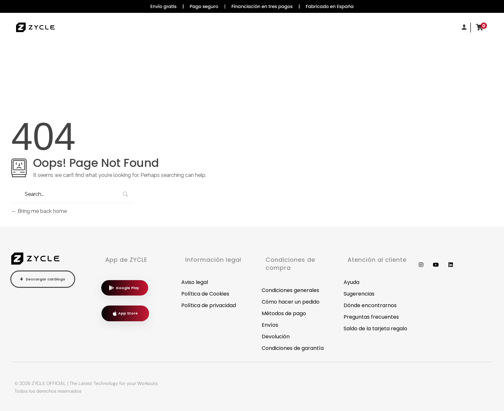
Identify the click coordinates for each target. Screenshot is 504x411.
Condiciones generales (290, 290)
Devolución (276, 336)
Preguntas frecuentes (371, 317)
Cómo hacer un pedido (291, 302)
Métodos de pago (284, 313)
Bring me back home (39, 211)
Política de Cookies (205, 293)
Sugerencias (359, 293)
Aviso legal (194, 282)
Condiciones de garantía (293, 348)
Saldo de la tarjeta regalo (375, 328)
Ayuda (351, 282)
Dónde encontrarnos (370, 305)
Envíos (270, 325)
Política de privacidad (208, 305)
